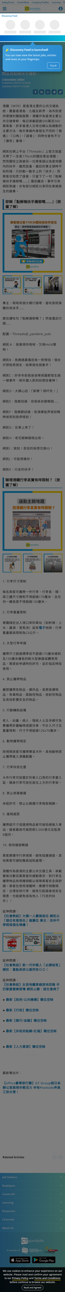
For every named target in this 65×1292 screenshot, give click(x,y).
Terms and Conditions (47, 1278)
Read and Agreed (32, 1287)
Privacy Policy (20, 1278)
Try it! (53, 65)
